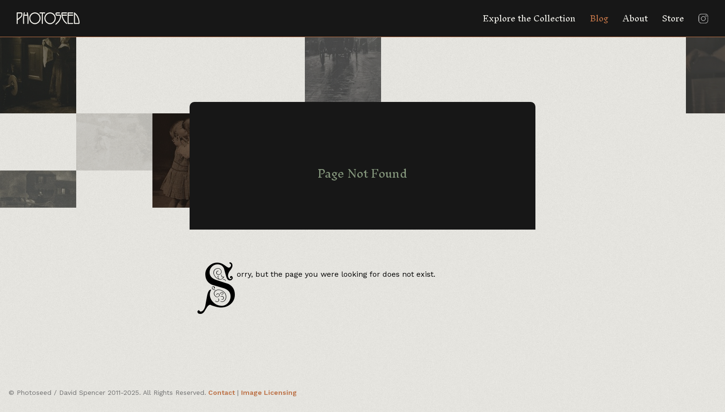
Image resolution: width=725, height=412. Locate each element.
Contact (221, 392)
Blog (599, 18)
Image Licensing (269, 392)
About (635, 18)
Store (673, 18)
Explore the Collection (529, 18)
